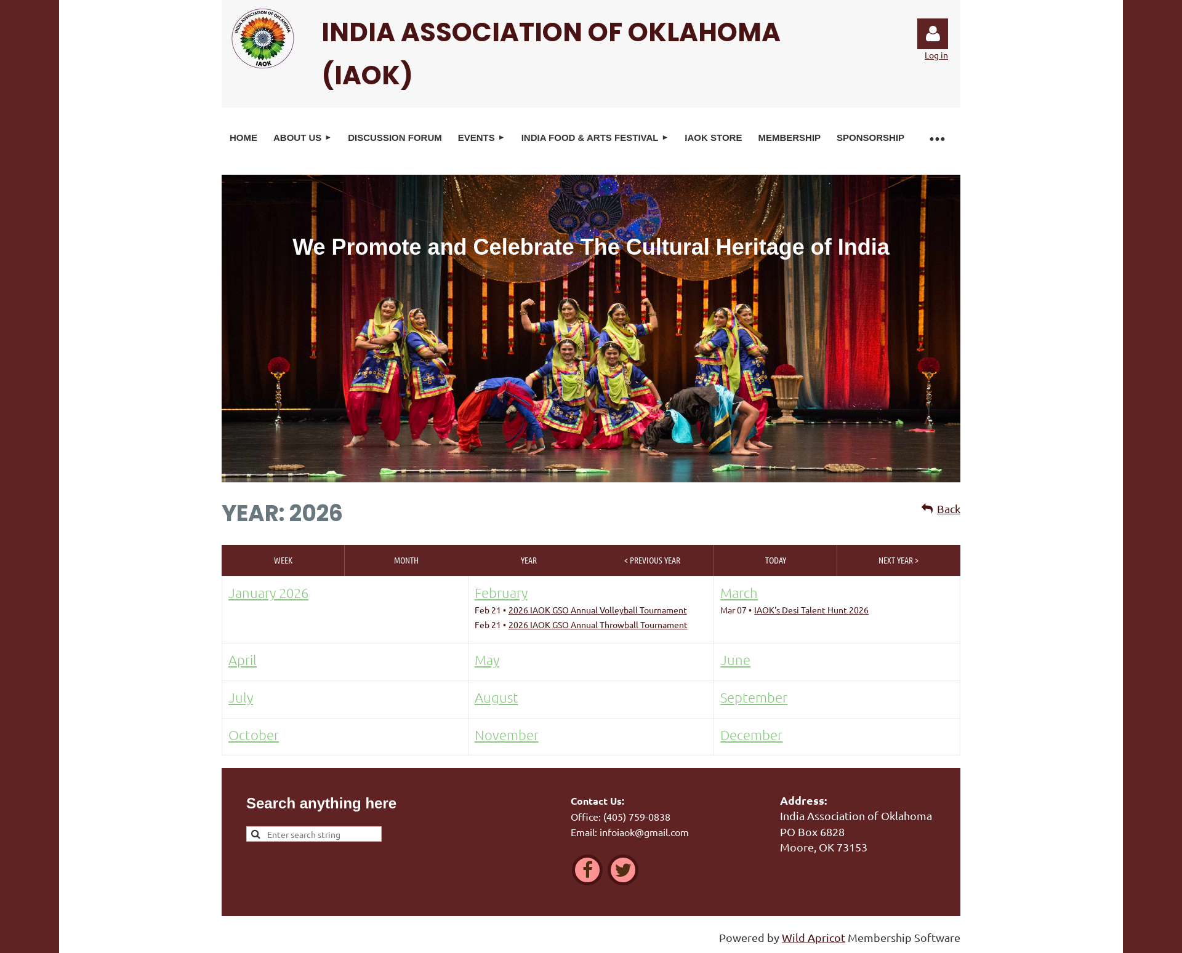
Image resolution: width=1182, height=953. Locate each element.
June (735, 660)
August (496, 697)
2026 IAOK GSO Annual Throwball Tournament (598, 624)
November (507, 735)
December (751, 735)
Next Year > (898, 559)
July (240, 697)
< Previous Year (652, 559)
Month (406, 559)
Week (283, 559)
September (753, 697)
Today (775, 559)
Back (948, 508)
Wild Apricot (813, 937)
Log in (932, 33)
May (487, 660)
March (739, 592)
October (253, 735)
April (242, 660)
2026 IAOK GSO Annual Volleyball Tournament (598, 609)
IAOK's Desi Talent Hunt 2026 (811, 609)
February (501, 592)
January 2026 (268, 592)
